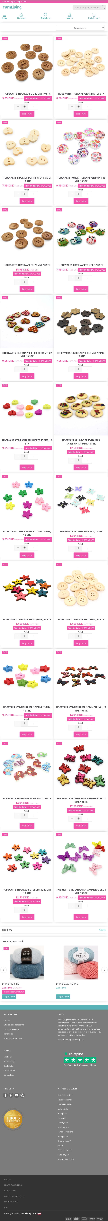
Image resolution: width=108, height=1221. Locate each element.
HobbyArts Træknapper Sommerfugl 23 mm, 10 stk (81, 800)
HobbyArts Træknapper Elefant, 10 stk (27, 798)
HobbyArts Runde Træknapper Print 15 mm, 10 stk (81, 179)
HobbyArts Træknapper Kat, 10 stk (81, 531)
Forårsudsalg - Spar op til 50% (14, 1)
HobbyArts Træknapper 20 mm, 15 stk (81, 619)
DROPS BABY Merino (67, 983)
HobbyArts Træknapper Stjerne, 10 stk (27, 619)
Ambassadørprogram (13, 1038)
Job (6, 1207)
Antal (26, 102)
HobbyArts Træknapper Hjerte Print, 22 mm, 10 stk (27, 354)
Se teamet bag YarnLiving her (71, 1039)
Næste (102, 929)
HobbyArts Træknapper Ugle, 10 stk (81, 265)
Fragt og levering (11, 1029)
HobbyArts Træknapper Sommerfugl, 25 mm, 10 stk (81, 709)
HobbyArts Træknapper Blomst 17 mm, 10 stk (81, 354)
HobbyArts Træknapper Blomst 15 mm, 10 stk (27, 533)
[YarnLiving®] (12, 7)
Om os (7, 1020)
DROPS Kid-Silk (10, 983)
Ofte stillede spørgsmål (14, 1024)
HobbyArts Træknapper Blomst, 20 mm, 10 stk (27, 891)
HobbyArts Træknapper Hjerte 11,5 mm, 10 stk (27, 179)
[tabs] (94, 17)
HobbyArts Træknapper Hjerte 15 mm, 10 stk (27, 442)
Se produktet (9, 996)
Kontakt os (8, 1034)
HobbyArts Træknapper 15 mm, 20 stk (81, 93)
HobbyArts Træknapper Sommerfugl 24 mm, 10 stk (81, 891)
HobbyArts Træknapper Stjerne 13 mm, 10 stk (27, 709)
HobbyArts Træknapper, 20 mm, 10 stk (27, 93)
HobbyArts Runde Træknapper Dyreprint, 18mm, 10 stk (81, 442)
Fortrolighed (11, 1201)
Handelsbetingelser (14, 1196)
